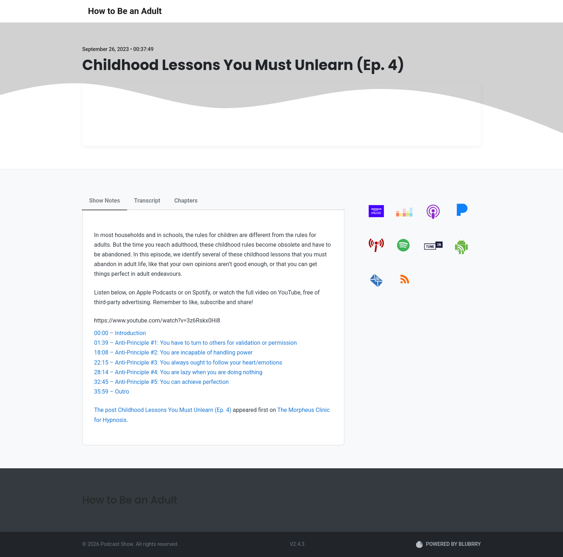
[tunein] (433, 253)
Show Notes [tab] (104, 200)
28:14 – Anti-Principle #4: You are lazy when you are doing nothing (178, 372)
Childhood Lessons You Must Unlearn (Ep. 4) (174, 410)
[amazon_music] (376, 218)
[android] (462, 253)
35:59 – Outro (111, 391)
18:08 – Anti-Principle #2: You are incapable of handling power (173, 352)
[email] (376, 287)
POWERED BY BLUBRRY (448, 544)
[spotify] (405, 253)
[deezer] (405, 218)
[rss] (405, 287)
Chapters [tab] (185, 200)
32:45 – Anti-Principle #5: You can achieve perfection (161, 382)
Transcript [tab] (147, 200)
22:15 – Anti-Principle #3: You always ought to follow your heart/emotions (188, 362)
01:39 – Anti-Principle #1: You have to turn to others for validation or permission (195, 342)
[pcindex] (376, 253)
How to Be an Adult (125, 11)
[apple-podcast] (433, 218)
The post (106, 410)
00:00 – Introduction (120, 333)
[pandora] (462, 218)
